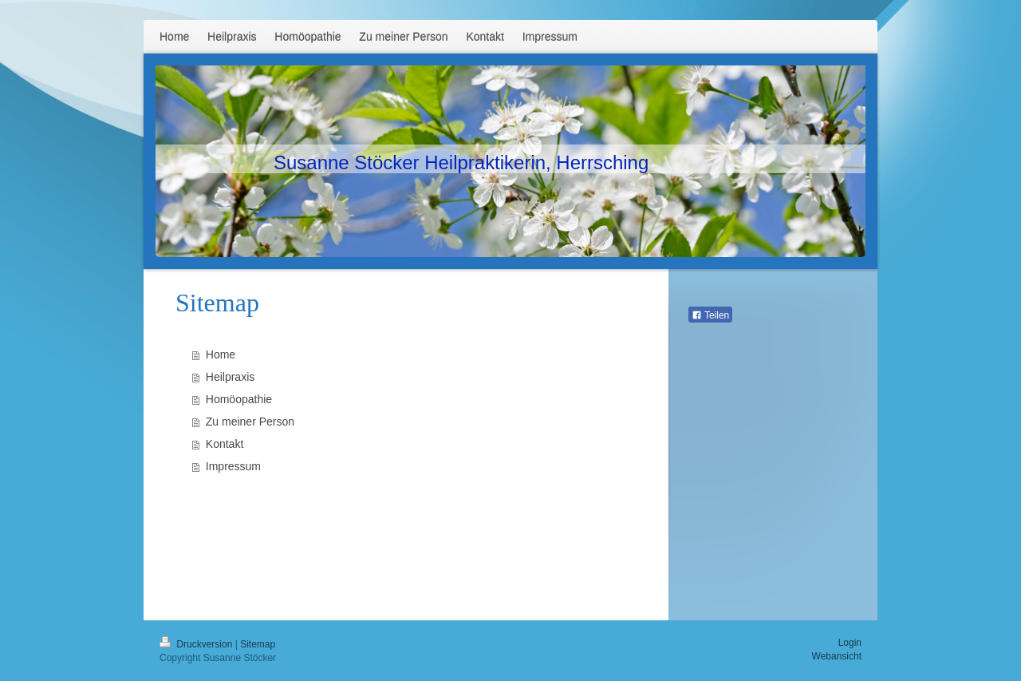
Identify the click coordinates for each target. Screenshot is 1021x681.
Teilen (710, 315)
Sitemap (257, 644)
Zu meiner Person (250, 421)
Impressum (233, 466)
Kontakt (224, 444)
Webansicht (836, 656)
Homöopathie (239, 399)
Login (849, 642)
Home (220, 354)
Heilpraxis (230, 376)
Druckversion (197, 644)
